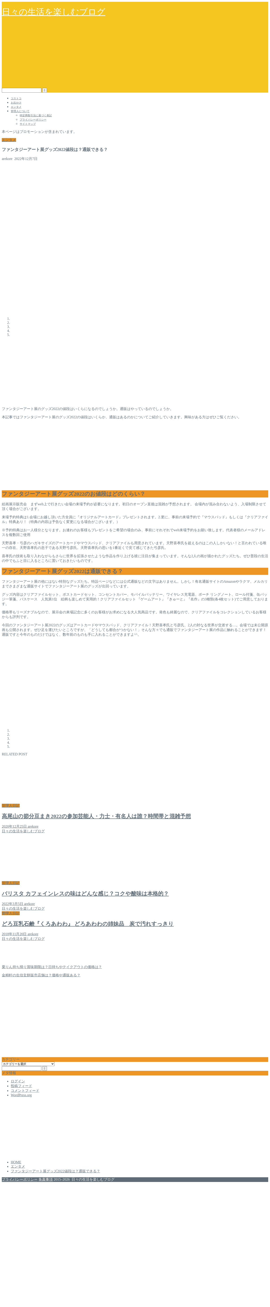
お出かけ (16, 102)
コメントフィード (25, 1090)
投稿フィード (21, 1086)
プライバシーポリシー (33, 119)
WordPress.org (21, 1095)
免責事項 (45, 1179)
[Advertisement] (135, 54)
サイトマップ (28, 123)
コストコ (16, 98)
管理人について (20, 111)
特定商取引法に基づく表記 (36, 115)
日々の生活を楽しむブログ (53, 12)
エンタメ (16, 106)
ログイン (18, 1081)
